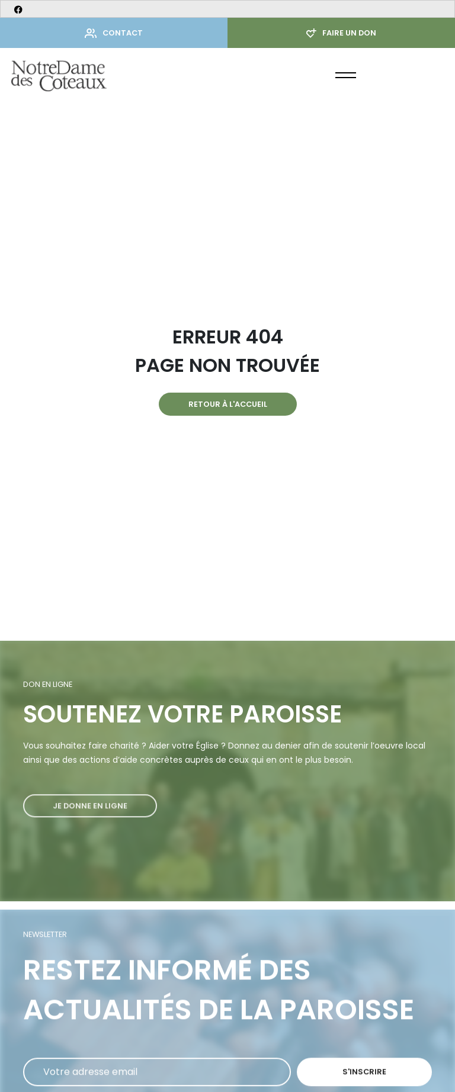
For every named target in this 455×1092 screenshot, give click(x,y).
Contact (114, 33)
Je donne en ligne (90, 820)
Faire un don (341, 33)
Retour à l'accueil (227, 404)
